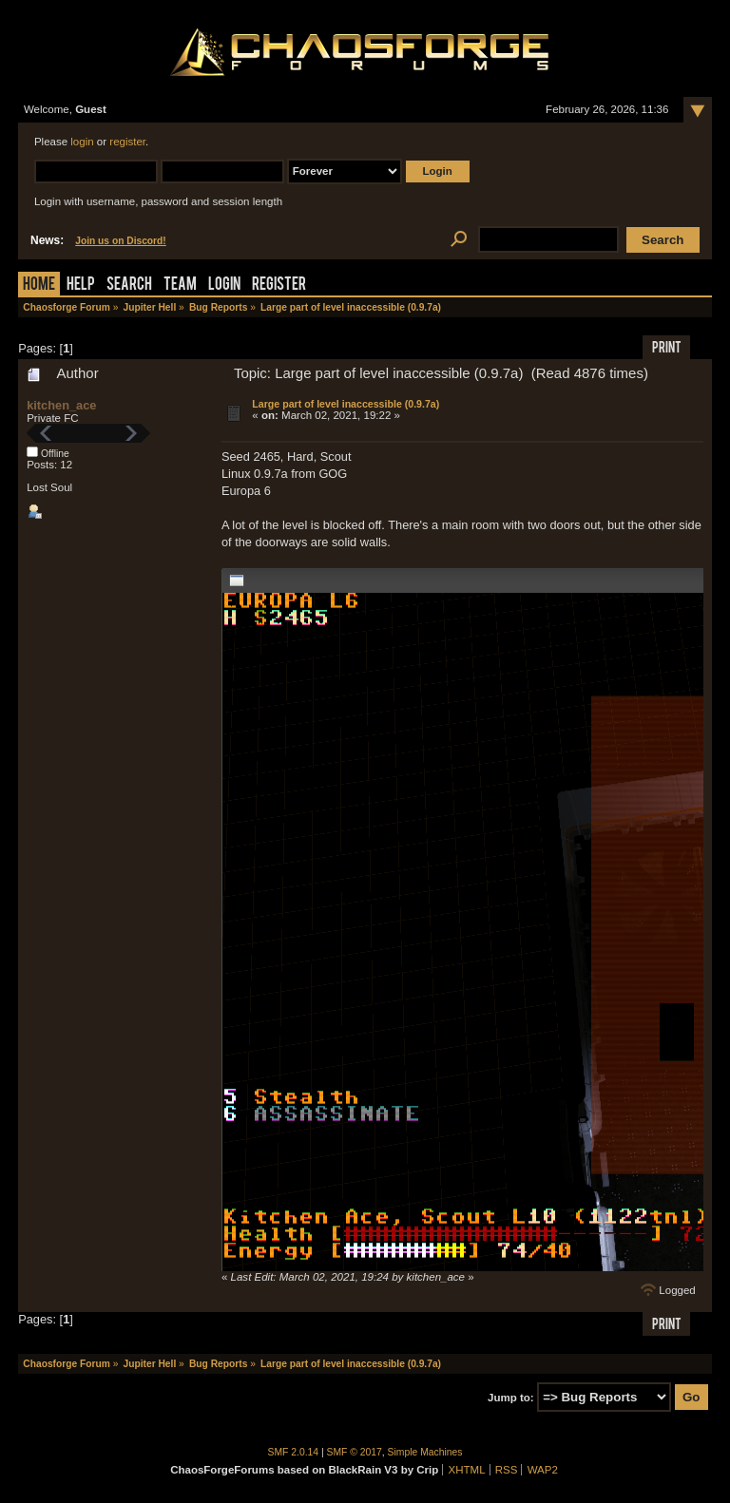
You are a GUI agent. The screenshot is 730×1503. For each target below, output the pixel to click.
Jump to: (511, 1397)
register (127, 141)
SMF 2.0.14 (293, 1452)
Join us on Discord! (120, 241)
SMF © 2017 (354, 1452)
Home (39, 285)
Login (224, 285)
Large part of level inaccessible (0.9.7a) (345, 403)
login (81, 141)
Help (81, 285)
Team (180, 285)
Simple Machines (425, 1452)
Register (279, 285)
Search (129, 285)
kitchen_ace (61, 405)
